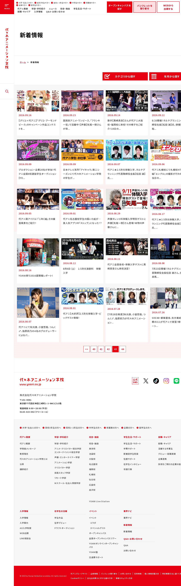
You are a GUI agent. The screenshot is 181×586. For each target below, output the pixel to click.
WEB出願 (24, 533)
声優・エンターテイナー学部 (67, 457)
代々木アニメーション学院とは (34, 458)
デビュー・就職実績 (167, 453)
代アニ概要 (23, 8)
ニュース (53, 8)
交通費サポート (96, 557)
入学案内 (24, 522)
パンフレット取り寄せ (109, 573)
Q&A (126, 545)
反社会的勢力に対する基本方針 (100, 578)
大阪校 (92, 458)
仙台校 (92, 479)
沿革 (22, 464)
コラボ (93, 522)
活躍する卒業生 (165, 448)
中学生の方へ (77, 3)
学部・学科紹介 (38, 8)
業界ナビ (128, 517)
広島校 (92, 484)
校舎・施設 (65, 8)
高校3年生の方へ (43, 3)
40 (93, 349)
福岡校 (92, 469)
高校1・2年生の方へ (61, 3)
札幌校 (92, 474)
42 (108, 349)
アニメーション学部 (63, 462)
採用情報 (138, 573)
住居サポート (130, 458)
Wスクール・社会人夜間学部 (67, 483)
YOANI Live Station (99, 501)
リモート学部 (60, 477)
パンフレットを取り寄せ (144, 7)
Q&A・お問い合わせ (55, 11)
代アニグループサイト (79, 573)
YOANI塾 (93, 552)
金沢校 (92, 489)
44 (122, 349)
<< (86, 349)
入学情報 (38, 11)
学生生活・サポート (82, 8)
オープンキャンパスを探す (119, 7)
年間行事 (128, 469)
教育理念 (24, 453)
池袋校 (92, 453)
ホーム (23, 62)
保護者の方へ (91, 3)
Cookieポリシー (77, 578)
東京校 (92, 448)
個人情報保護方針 (152, 573)
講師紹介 (24, 469)
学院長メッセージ (28, 448)
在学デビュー (60, 522)
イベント (93, 517)
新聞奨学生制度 (131, 453)
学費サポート (130, 448)
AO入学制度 (25, 528)
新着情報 (35, 62)
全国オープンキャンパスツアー (103, 538)
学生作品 (58, 517)
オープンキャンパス (97, 533)
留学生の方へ (36, 5)
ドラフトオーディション (64, 528)
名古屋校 (93, 464)
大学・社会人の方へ (26, 3)
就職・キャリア (24, 11)
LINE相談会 (25, 538)
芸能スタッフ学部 (62, 472)
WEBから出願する (168, 7)
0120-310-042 (27, 411)
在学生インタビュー (132, 464)
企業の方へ (23, 5)
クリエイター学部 (62, 467)
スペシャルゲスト (98, 528)
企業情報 (94, 573)
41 (101, 349)
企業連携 (162, 458)
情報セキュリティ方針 (124, 578)
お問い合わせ (130, 550)
